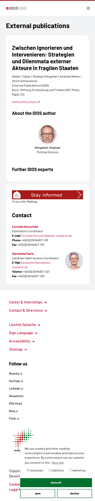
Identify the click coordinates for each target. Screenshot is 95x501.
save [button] (38, 493)
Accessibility (21, 341)
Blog (13, 411)
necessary (35, 470)
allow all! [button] (56, 482)
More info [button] (58, 462)
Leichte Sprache (24, 324)
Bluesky (15, 373)
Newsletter (16, 396)
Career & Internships (28, 302)
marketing (77, 470)
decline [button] (74, 493)
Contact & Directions (28, 310)
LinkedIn (16, 388)
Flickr (14, 418)
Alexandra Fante (23, 253)
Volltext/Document (26, 102)
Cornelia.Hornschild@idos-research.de (46, 235)
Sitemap (18, 349)
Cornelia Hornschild (25, 226)
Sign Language (23, 332)
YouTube (16, 381)
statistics (56, 470)
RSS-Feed (15, 403)
